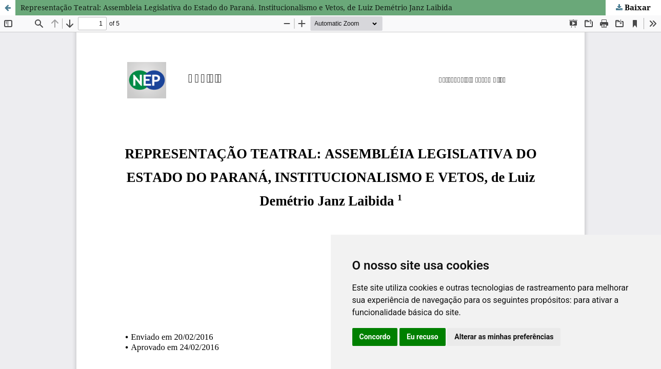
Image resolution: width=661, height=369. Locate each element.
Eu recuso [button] (422, 337)
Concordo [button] (375, 337)
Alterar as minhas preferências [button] (503, 337)
